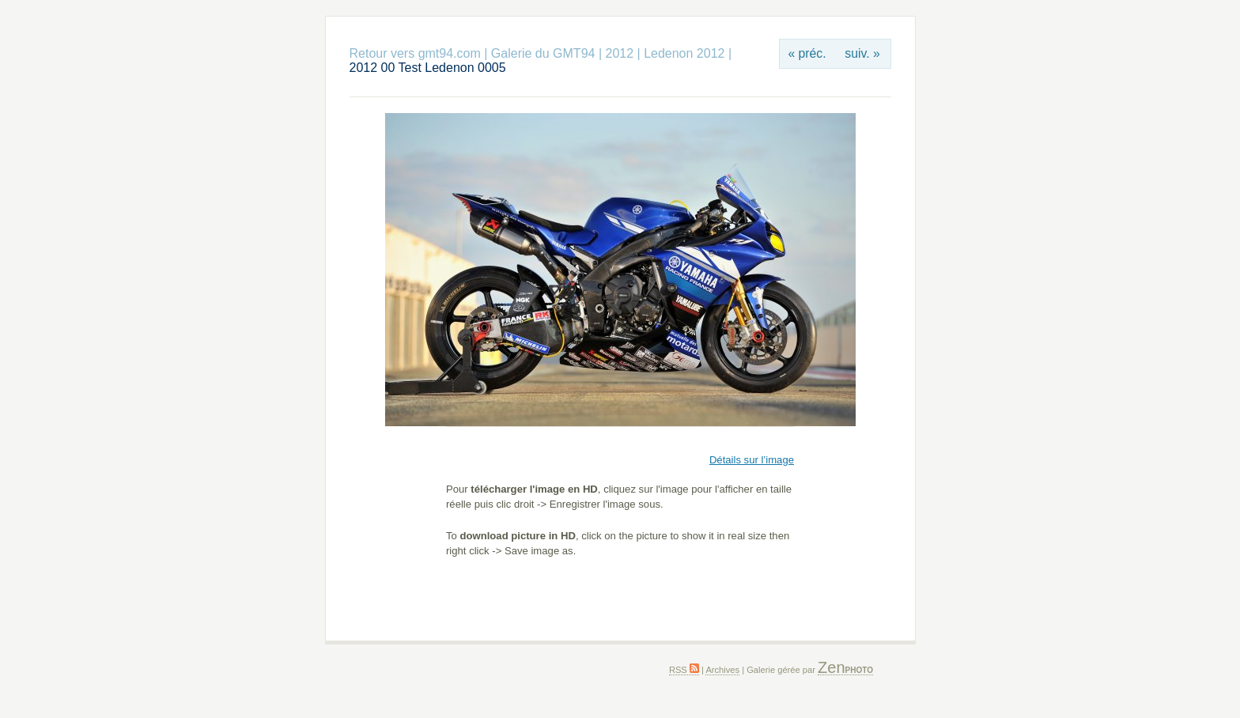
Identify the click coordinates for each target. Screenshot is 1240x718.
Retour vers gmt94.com (415, 53)
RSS (684, 670)
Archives (722, 670)
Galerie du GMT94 (543, 53)
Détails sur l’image (751, 460)
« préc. (807, 53)
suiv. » (862, 53)
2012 (619, 53)
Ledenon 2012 (684, 53)
